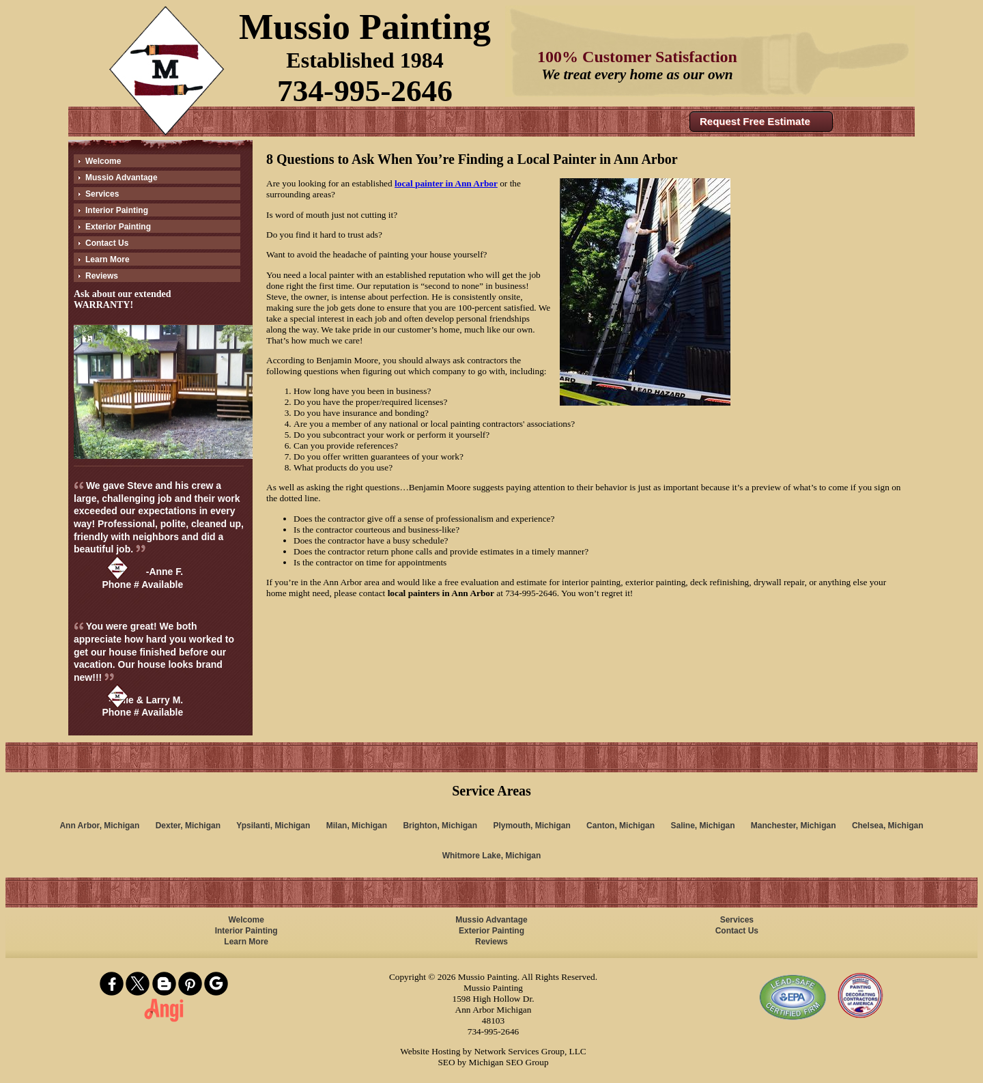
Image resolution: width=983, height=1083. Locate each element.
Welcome (103, 161)
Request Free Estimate (755, 121)
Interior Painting (116, 210)
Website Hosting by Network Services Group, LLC (493, 1051)
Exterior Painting (118, 226)
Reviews (101, 276)
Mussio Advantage (121, 177)
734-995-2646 (365, 91)
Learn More (107, 259)
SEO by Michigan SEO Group (493, 1062)
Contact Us (106, 243)
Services (102, 194)
